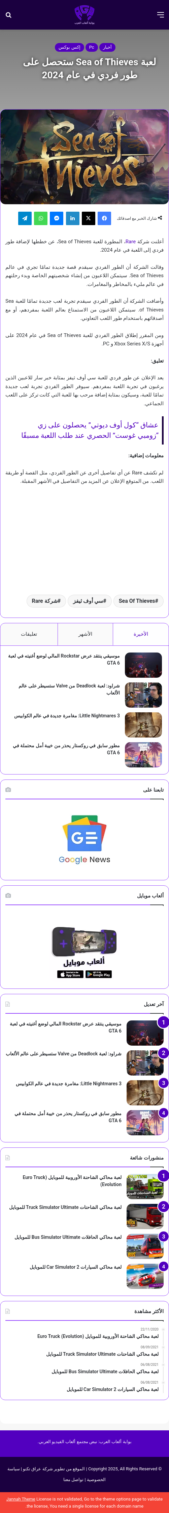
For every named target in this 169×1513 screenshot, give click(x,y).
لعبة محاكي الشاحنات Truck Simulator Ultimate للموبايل (65, 1207)
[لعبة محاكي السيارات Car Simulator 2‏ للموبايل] (145, 1276)
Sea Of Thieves (137, 601)
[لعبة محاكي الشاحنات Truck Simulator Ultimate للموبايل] (145, 1216)
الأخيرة (141, 634)
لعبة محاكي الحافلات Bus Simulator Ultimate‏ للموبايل (68, 1237)
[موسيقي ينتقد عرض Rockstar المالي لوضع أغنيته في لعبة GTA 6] (143, 665)
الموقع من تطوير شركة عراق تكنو (54, 1468)
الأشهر (85, 634)
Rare (131, 242)
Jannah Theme (20, 1499)
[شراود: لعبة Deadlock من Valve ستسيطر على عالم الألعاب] (143, 695)
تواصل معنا (73, 1479)
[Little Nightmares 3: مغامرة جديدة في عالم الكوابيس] (143, 725)
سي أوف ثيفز (88, 601)
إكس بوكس (69, 47)
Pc (91, 47)
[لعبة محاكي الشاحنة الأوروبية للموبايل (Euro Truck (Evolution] (145, 1186)
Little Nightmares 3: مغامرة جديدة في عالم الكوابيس (67, 715)
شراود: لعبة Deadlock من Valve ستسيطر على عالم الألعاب (64, 1053)
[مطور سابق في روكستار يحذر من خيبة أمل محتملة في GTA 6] (143, 754)
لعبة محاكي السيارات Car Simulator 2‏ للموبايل (76, 1267)
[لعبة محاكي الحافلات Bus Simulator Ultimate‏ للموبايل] (145, 1246)
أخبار (107, 47)
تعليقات (29, 634)
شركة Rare (45, 601)
